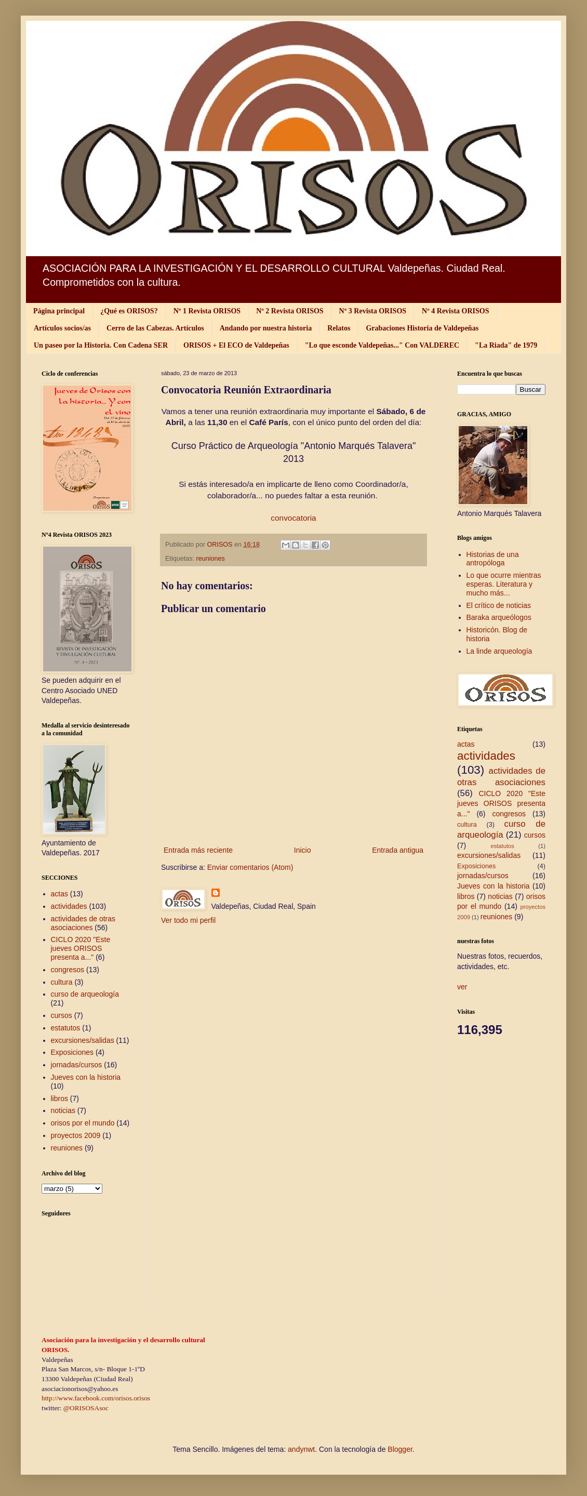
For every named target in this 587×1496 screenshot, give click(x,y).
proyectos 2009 (76, 1135)
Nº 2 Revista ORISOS (289, 311)
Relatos (338, 328)
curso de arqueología (85, 994)
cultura (62, 982)
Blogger (400, 1449)
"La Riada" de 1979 (506, 345)
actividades (69, 906)
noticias (63, 1110)
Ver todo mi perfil (188, 920)
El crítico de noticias (498, 605)
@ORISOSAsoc (86, 1408)
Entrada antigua (397, 850)
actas (59, 894)
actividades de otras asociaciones (83, 923)
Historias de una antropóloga (492, 558)
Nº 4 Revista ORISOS (455, 311)
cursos (61, 1015)
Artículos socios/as (62, 328)
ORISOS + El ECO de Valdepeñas (236, 345)
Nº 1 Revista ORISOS (207, 311)
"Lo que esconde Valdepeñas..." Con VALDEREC (382, 345)
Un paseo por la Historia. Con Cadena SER (101, 345)
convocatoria (293, 517)
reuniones (210, 558)
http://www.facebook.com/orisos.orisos (96, 1398)
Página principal (59, 311)
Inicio (302, 850)
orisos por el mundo (83, 1123)
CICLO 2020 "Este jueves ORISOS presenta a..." (81, 948)
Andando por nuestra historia (266, 328)
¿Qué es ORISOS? (128, 311)
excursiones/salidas (82, 1040)
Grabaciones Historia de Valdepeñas (422, 328)
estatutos (66, 1028)
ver (462, 987)
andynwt (301, 1449)
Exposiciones (72, 1052)
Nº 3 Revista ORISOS (372, 311)
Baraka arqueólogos (498, 617)
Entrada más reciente (198, 850)
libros (59, 1098)
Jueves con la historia (86, 1077)
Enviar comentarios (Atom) (250, 867)
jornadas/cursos (76, 1065)
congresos (68, 969)
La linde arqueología (499, 651)
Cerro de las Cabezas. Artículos (155, 328)
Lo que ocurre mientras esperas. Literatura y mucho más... (503, 584)
